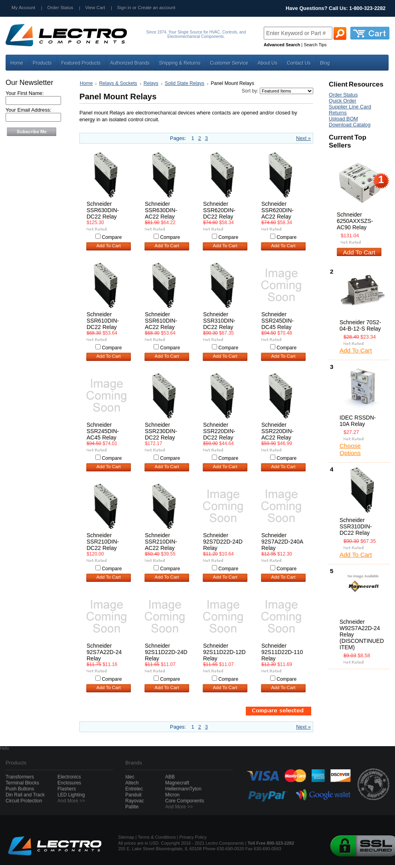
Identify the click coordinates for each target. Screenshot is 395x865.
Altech (131, 783)
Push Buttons (20, 789)
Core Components (184, 801)
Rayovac (134, 801)
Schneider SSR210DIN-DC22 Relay (103, 541)
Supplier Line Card (350, 107)
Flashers (66, 789)
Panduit (133, 795)
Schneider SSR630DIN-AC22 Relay (161, 210)
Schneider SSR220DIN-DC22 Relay (219, 431)
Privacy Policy (193, 837)
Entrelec (134, 789)
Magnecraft (177, 783)
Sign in (124, 7)
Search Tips (315, 44)
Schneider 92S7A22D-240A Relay (282, 541)
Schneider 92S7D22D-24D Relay (223, 541)
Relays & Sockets (118, 83)
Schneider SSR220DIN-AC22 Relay (277, 431)
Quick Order (342, 101)
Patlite (131, 807)
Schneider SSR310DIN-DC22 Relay (219, 320)
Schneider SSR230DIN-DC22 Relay (161, 431)
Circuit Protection (24, 801)
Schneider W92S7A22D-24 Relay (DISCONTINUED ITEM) (361, 634)
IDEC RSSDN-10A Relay (358, 420)
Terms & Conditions (157, 837)
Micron (172, 795)
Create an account (156, 7)
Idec (129, 777)
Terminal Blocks (22, 783)
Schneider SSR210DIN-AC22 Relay (161, 541)
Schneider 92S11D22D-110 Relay (282, 652)
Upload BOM (343, 119)
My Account (24, 7)
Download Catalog (350, 125)
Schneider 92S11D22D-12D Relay (224, 652)
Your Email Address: (28, 110)
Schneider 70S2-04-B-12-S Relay (360, 325)
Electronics (69, 777)
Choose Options (350, 449)
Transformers (20, 777)
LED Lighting (71, 795)
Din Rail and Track (25, 795)
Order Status (60, 7)
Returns (338, 113)
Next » (303, 138)
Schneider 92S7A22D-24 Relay (104, 652)
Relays (151, 83)
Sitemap (126, 837)
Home (86, 83)
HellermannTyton (183, 789)
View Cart (95, 7)
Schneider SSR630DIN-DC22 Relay (103, 210)
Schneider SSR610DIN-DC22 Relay (103, 320)
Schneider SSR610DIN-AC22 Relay (161, 320)
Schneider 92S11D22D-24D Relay (166, 652)
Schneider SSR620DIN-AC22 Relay (277, 210)
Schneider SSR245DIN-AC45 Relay (103, 431)
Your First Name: (25, 93)
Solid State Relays (184, 83)
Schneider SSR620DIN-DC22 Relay (219, 210)
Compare (112, 237)
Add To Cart (109, 245)
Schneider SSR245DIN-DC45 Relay (277, 320)
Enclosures (69, 783)
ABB (170, 777)
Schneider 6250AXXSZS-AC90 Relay (355, 221)
